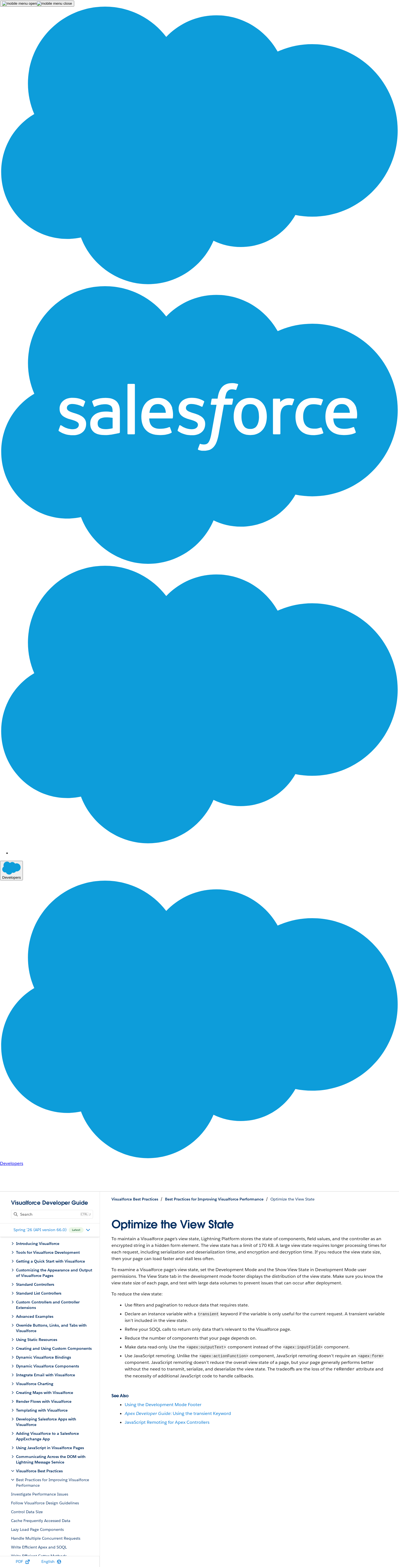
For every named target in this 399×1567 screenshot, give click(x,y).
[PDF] (22, 1561)
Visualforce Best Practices (134, 1199)
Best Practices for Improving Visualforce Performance (214, 1199)
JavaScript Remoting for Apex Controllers (167, 1422)
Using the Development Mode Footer (163, 1404)
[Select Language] (51, 1561)
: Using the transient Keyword (178, 1413)
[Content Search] (49, 1214)
